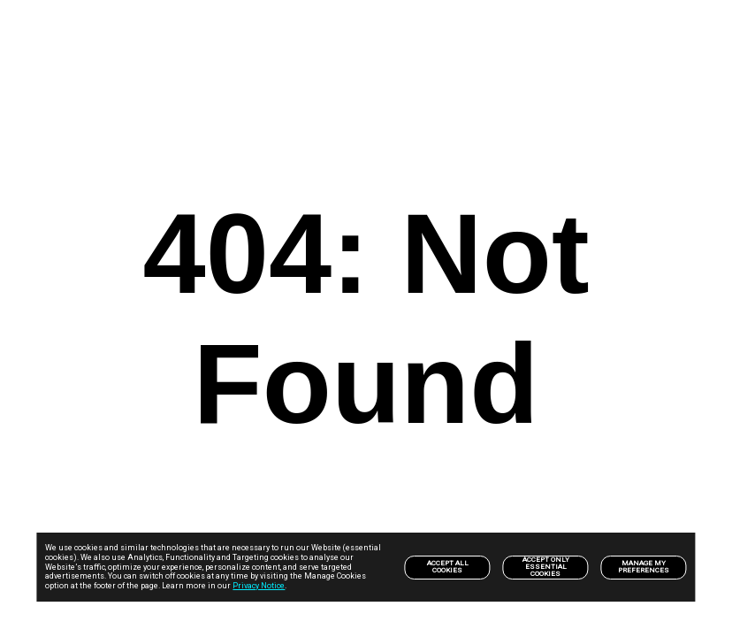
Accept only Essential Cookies (545, 567)
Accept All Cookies (448, 566)
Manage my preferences (643, 566)
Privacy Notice (259, 585)
